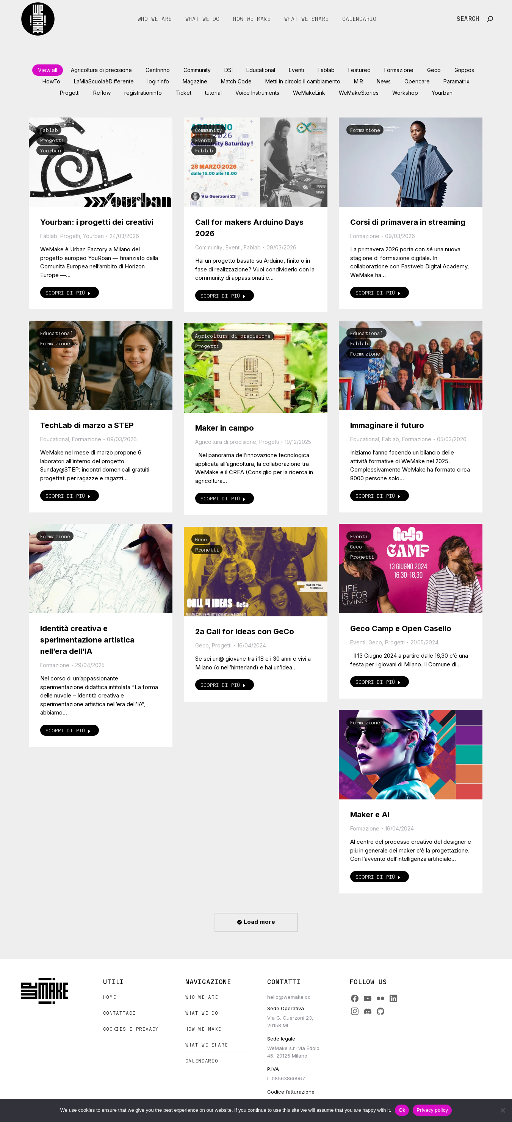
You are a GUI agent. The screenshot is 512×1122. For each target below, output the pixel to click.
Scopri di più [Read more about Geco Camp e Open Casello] (378, 682)
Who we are (201, 997)
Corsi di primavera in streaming (407, 222)
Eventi (204, 140)
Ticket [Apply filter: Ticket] (183, 92)
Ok (402, 1110)
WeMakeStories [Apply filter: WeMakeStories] (359, 92)
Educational (56, 333)
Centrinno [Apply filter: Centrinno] (158, 70)
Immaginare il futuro (387, 425)
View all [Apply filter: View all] (47, 70)
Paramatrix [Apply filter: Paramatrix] (456, 81)
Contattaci (119, 1013)
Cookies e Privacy (131, 1028)
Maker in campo (224, 428)
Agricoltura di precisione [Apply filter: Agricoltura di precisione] (101, 70)
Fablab (49, 130)
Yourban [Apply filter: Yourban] (442, 92)
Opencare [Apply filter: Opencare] (417, 81)
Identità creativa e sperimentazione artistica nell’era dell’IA (87, 640)
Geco (356, 546)
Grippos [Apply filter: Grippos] (464, 70)
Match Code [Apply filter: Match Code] (236, 81)
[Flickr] (380, 998)
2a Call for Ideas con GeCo (244, 631)
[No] (502, 1110)
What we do (201, 1013)
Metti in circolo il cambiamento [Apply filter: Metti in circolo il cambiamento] (302, 81)
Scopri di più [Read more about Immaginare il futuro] (378, 495)
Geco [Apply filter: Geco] (434, 70)
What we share (206, 1044)
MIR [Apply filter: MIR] (358, 81)
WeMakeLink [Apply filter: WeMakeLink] (309, 92)
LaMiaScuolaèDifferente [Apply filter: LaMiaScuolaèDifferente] (104, 81)
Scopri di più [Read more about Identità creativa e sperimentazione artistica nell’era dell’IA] (68, 730)
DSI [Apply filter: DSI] (228, 70)
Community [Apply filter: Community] (197, 70)
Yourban (50, 150)
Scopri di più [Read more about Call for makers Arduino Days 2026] (223, 295)
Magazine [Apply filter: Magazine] (195, 81)
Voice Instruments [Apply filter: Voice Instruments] (257, 92)
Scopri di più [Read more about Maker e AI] (378, 876)
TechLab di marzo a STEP (87, 425)
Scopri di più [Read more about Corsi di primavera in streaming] (378, 292)
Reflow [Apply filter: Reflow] (102, 92)
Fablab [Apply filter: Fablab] (326, 70)
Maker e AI (370, 814)
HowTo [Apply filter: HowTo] (51, 81)
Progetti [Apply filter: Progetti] (70, 92)
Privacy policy (432, 1110)
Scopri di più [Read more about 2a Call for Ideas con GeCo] (223, 685)
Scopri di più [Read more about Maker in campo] (223, 498)
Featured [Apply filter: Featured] (359, 70)
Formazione (365, 130)
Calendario (201, 1060)
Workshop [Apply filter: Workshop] (405, 92)
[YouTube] (367, 998)
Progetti (52, 140)
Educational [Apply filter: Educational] (260, 70)
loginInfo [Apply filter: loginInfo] (158, 81)
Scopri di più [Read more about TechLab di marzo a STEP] (68, 495)
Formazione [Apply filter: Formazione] (398, 70)
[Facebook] (354, 998)
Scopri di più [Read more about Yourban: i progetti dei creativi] (68, 292)
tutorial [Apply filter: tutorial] (213, 92)
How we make (203, 1028)
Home (109, 997)
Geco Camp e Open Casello (400, 628)
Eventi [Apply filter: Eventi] (296, 70)
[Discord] (367, 1011)
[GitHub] (380, 1011)
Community (208, 130)
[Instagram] (354, 1011)
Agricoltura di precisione (233, 335)
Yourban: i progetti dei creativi (96, 222)
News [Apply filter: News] (384, 81)
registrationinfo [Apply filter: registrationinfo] (143, 92)
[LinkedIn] (393, 998)
